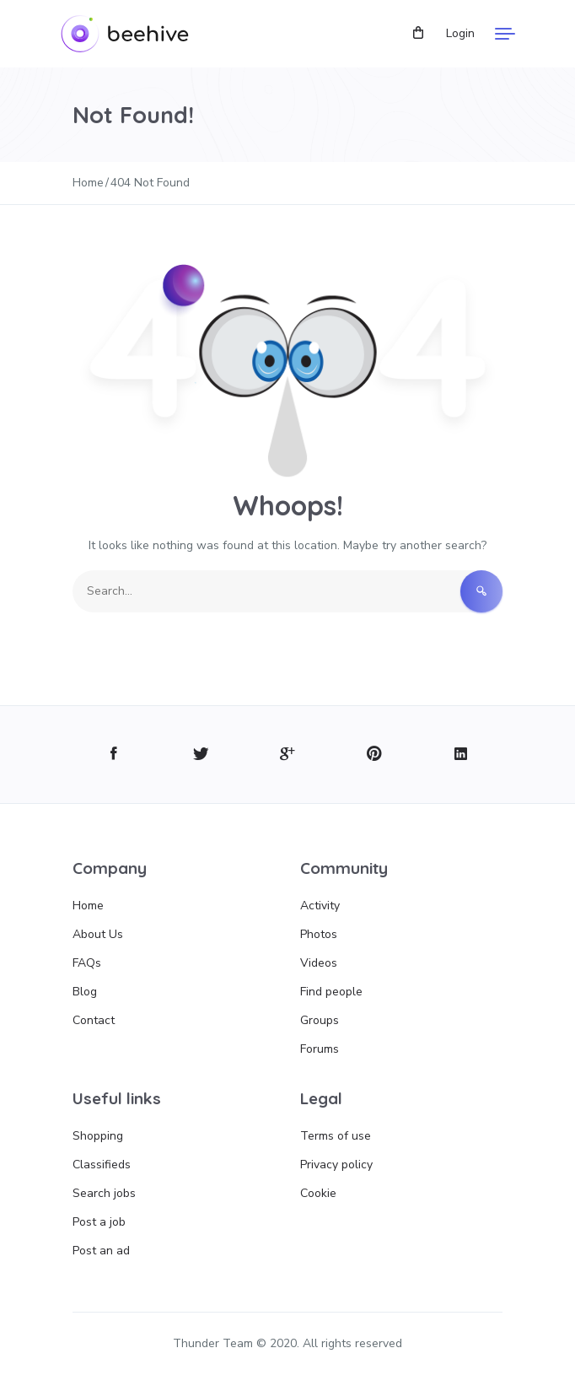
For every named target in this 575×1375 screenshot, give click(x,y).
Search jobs (104, 1193)
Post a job (99, 1222)
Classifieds (102, 1165)
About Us (98, 934)
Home (88, 906)
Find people (331, 992)
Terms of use (335, 1136)
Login (460, 33)
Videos (318, 963)
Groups (319, 1020)
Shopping (98, 1136)
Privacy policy (336, 1165)
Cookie (318, 1193)
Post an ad (101, 1251)
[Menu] (505, 34)
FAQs (87, 963)
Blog (85, 992)
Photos (318, 934)
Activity (320, 906)
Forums (319, 1049)
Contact (94, 1020)
